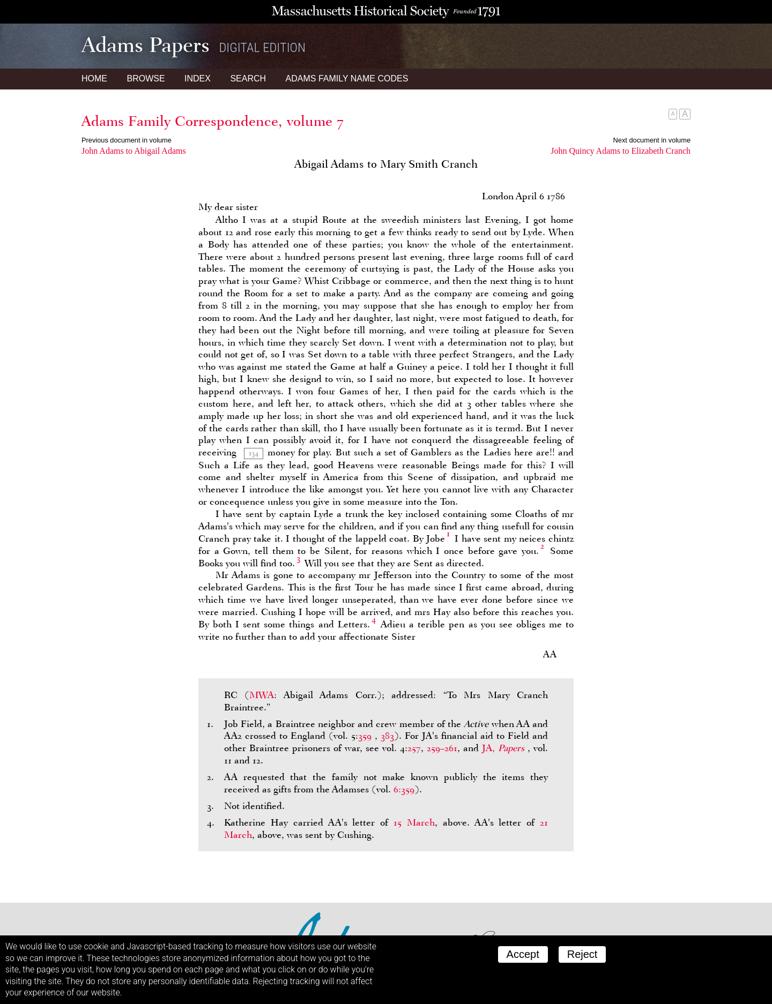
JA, (505, 748)
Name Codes (347, 78)
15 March (414, 822)
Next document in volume (652, 140)
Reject (582, 954)
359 (365, 735)
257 (414, 748)
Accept (523, 954)
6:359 (404, 789)
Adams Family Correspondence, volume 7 (212, 121)
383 (387, 735)
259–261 (442, 748)
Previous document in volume (126, 140)
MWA (261, 695)
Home (94, 78)
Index (197, 78)
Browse (146, 78)
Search (248, 78)
